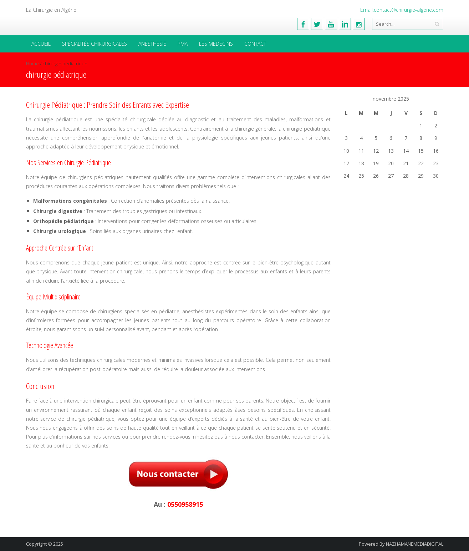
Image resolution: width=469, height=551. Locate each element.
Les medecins (216, 43)
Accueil (41, 43)
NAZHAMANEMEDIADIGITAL (414, 544)
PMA (183, 43)
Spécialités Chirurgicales (94, 43)
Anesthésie (152, 43)
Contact (255, 43)
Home (32, 63)
